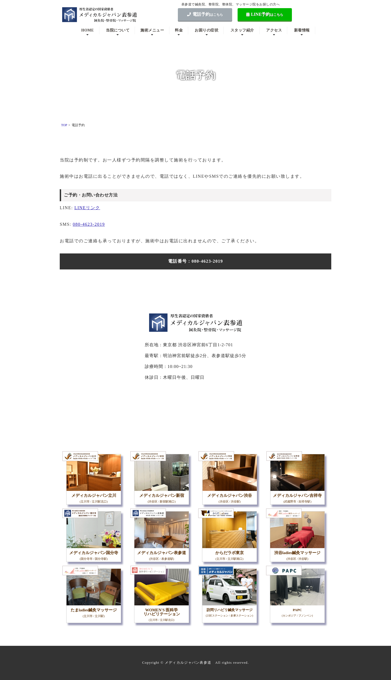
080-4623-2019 (89, 224)
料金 (179, 30)
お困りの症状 (206, 30)
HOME (87, 30)
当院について (118, 30)
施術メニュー (152, 30)
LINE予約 (264, 14)
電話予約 (205, 14)
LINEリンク (87, 207)
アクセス (274, 30)
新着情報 (302, 30)
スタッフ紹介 (242, 30)
